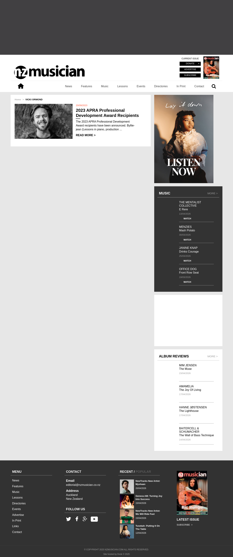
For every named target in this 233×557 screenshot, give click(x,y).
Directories (161, 86)
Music (104, 86)
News (68, 86)
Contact (199, 86)
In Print (181, 86)
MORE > (212, 193)
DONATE (190, 64)
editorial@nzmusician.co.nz (83, 484)
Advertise (18, 514)
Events (141, 86)
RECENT (126, 471)
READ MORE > (86, 135)
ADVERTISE (190, 69)
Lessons (122, 86)
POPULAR (143, 471)
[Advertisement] (116, 27)
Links (15, 526)
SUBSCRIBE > (185, 524)
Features (86, 86)
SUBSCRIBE (190, 75)
